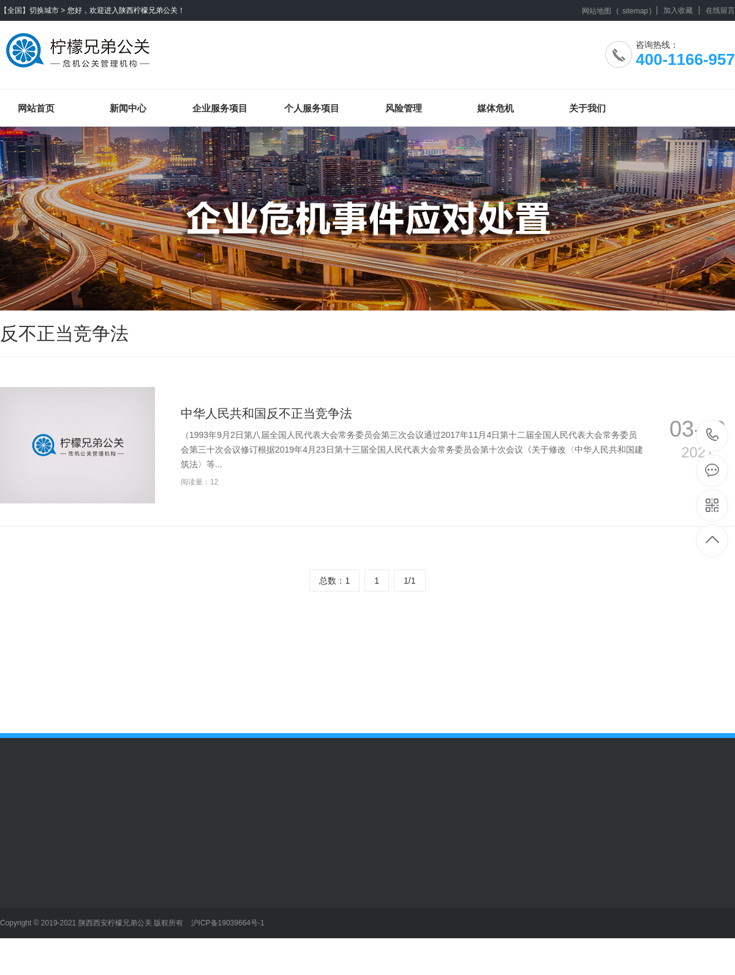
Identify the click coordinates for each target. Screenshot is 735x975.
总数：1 (334, 580)
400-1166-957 (712, 436)
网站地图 (596, 11)
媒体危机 (495, 108)
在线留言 (720, 10)
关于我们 (587, 108)
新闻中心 (128, 108)
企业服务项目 (219, 108)
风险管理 (403, 108)
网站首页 (36, 108)
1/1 (409, 580)
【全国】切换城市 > (32, 10)
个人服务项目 (311, 108)
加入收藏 (678, 10)
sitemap (635, 11)
